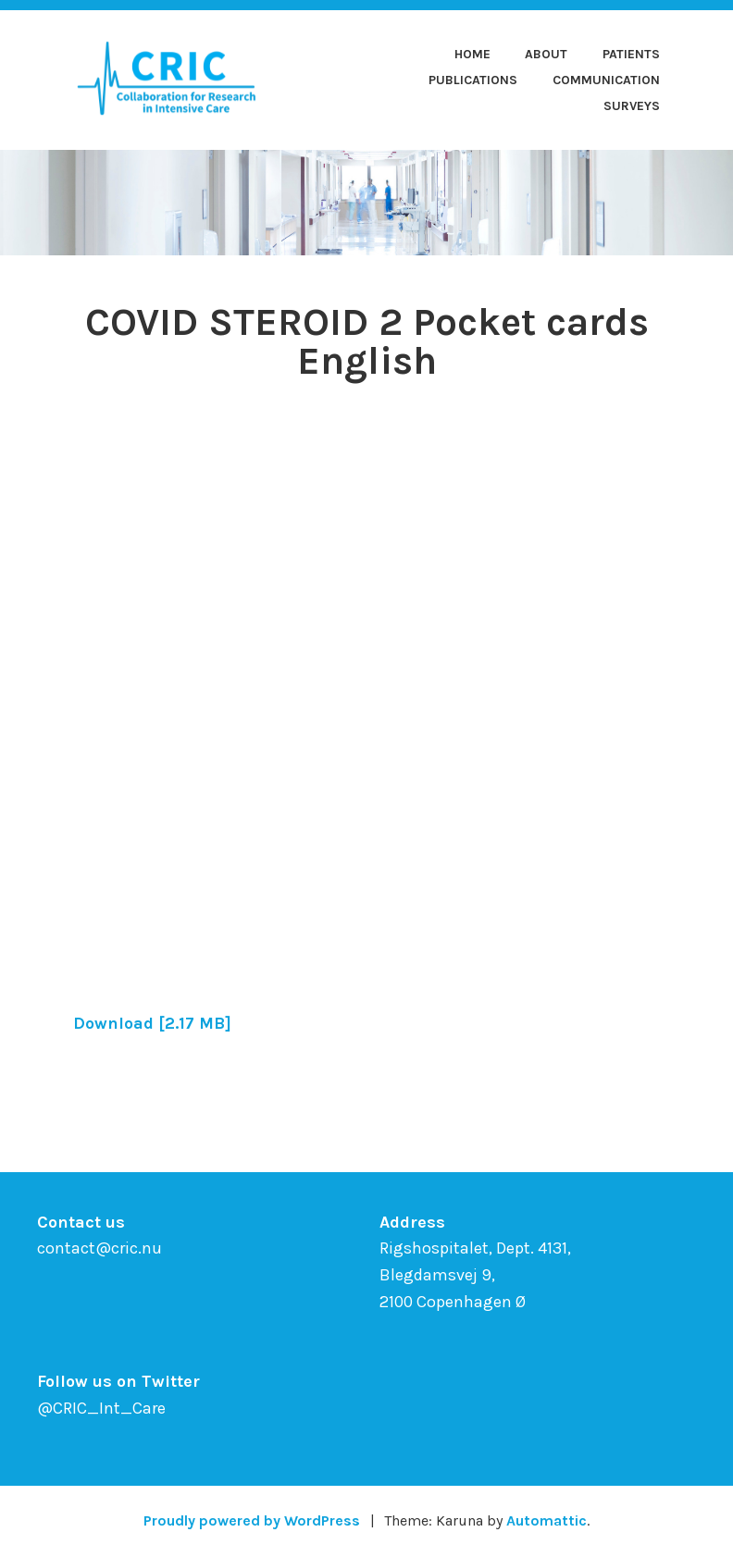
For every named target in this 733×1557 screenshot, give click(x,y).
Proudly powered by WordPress (251, 1520)
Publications (473, 80)
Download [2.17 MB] (152, 1023)
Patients (631, 54)
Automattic (546, 1520)
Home (472, 54)
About (546, 54)
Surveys (631, 106)
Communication (606, 80)
